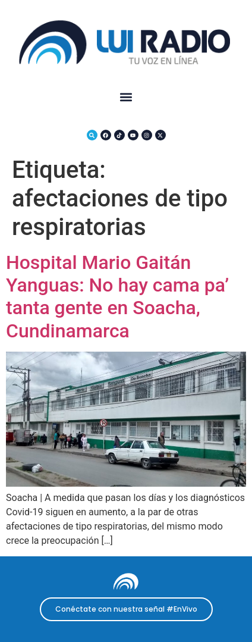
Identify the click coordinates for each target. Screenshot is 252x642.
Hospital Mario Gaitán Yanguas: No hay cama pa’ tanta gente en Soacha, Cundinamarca (117, 296)
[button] (126, 97)
